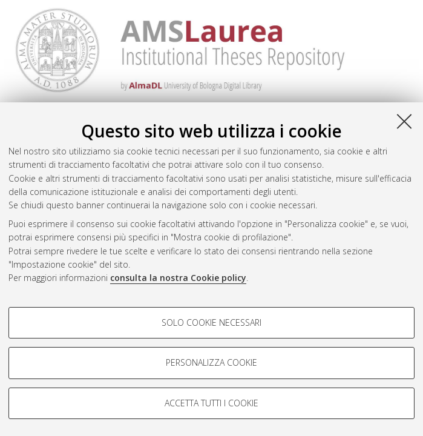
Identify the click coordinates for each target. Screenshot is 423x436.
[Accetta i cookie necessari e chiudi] (404, 121)
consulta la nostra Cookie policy (178, 277)
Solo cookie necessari (211, 322)
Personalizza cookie (211, 362)
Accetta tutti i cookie (211, 403)
